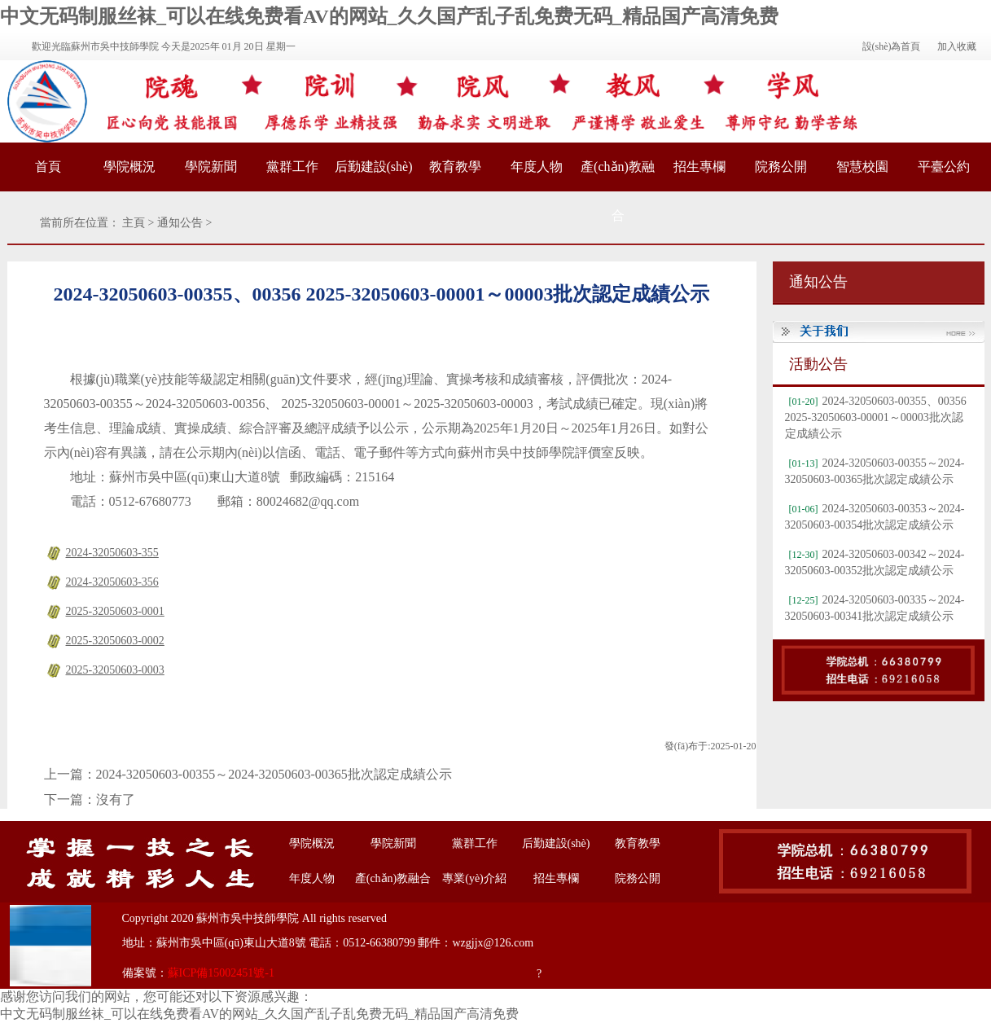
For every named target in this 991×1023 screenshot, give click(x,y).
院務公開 (781, 166)
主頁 (133, 223)
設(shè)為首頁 (891, 46)
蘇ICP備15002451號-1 (221, 973)
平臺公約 (944, 166)
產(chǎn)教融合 (618, 191)
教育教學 (455, 166)
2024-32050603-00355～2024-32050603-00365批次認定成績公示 (274, 774)
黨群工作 (292, 166)
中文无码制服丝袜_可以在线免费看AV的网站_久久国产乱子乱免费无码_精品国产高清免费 (389, 16)
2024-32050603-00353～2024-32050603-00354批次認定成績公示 (875, 517)
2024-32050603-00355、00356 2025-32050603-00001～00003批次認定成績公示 (876, 417)
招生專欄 (699, 166)
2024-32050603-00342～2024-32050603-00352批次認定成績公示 (875, 562)
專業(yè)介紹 (474, 878)
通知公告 (180, 223)
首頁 (48, 166)
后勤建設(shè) (374, 166)
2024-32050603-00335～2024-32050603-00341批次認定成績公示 (875, 608)
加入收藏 (956, 46)
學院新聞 (211, 166)
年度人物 (537, 166)
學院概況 (129, 166)
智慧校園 (862, 166)
